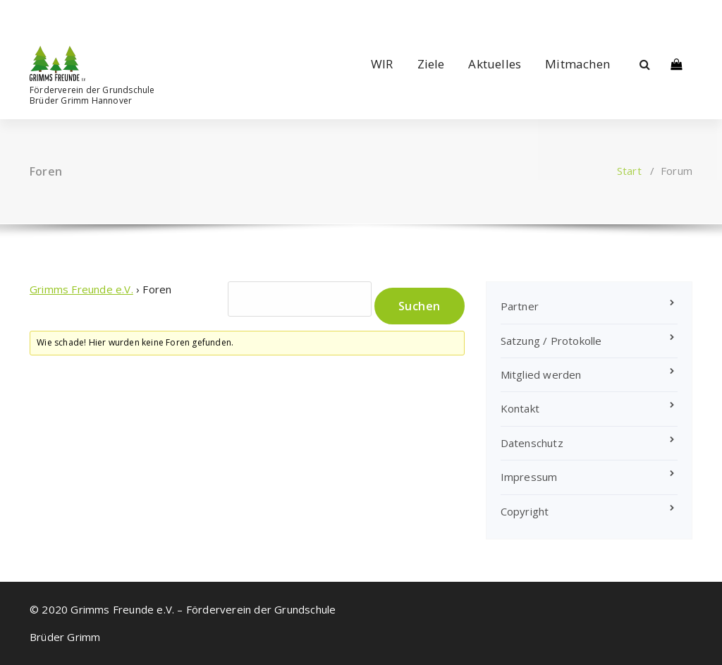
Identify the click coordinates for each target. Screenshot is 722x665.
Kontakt (520, 408)
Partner (520, 306)
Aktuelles (494, 64)
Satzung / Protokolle (551, 341)
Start (629, 171)
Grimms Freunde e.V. (81, 289)
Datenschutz (532, 443)
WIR (382, 64)
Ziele (431, 64)
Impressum (529, 477)
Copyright (525, 511)
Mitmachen (577, 64)
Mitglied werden (541, 374)
